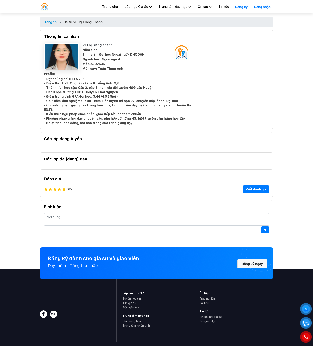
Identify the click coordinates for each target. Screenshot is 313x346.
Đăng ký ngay (252, 264)
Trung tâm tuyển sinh (136, 325)
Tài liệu (204, 303)
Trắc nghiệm (207, 298)
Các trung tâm (132, 321)
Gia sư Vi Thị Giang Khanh (83, 22)
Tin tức (223, 7)
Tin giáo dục (207, 321)
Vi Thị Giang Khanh (97, 45)
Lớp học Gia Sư (138, 7)
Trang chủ (110, 7)
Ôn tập (205, 7)
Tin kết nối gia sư (210, 316)
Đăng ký (241, 7)
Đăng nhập (262, 7)
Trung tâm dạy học (174, 7)
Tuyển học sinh (132, 298)
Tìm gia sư (129, 303)
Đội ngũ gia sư (132, 307)
